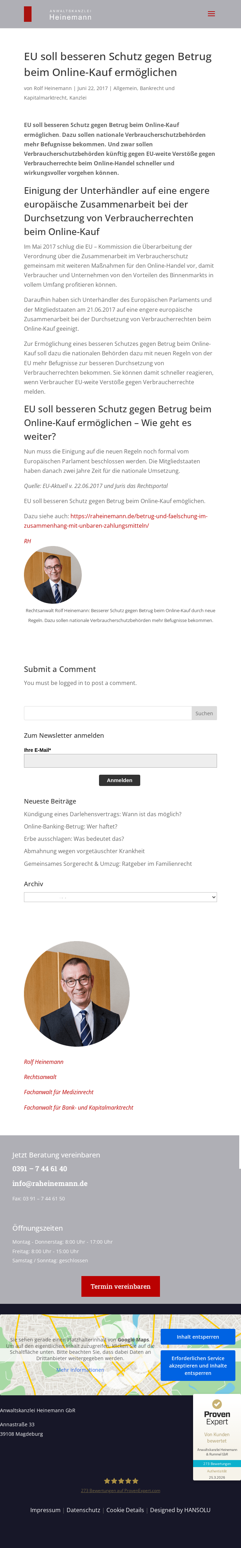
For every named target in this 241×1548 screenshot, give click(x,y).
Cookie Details (125, 1510)
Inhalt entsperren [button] (198, 1336)
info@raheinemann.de (47, 1183)
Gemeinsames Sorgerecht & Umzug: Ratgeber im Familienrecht (108, 864)
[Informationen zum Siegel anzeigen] (217, 1473)
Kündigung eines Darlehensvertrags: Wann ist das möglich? (102, 814)
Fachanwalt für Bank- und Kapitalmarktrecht (78, 1107)
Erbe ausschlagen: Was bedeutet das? (74, 839)
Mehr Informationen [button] (80, 1370)
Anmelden (119, 780)
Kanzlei (78, 97)
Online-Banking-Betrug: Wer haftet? (70, 826)
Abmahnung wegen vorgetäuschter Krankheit (84, 851)
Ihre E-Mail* (37, 750)
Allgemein (125, 88)
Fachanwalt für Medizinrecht (58, 1092)
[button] (211, 18)
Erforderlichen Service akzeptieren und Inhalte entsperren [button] (198, 1365)
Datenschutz (83, 1510)
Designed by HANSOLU (180, 1510)
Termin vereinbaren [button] (121, 1286)
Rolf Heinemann (53, 88)
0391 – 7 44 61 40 (37, 1168)
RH (27, 541)
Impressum (45, 1510)
